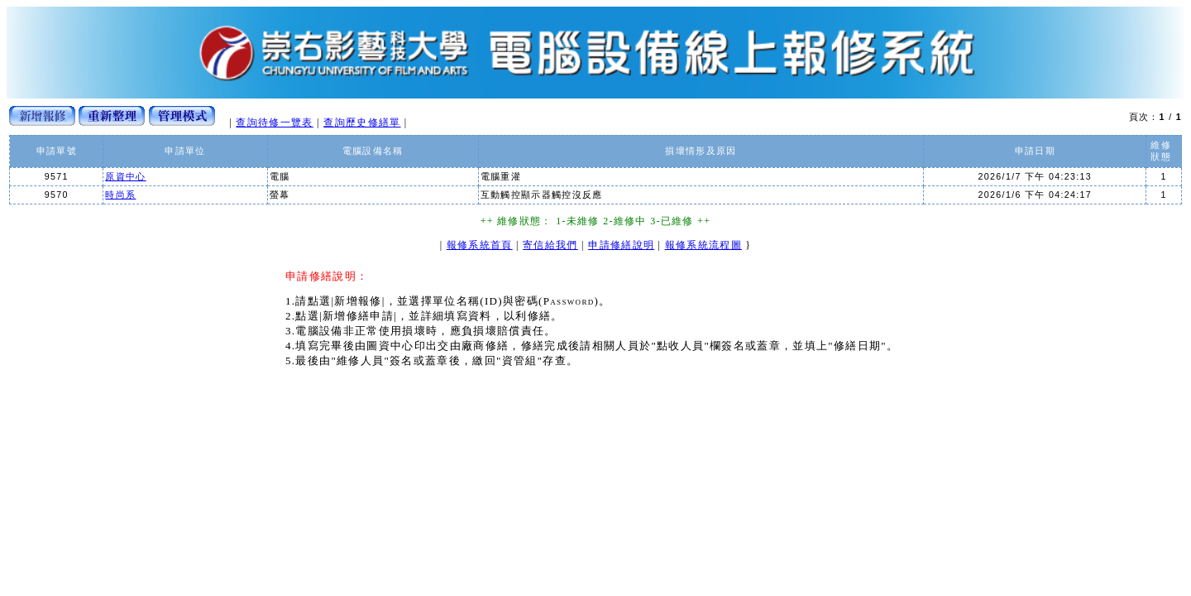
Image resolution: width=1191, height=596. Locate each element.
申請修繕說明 (621, 245)
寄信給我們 (550, 245)
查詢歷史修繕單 (361, 122)
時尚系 (120, 194)
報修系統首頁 (480, 245)
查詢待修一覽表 (274, 122)
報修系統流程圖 (703, 245)
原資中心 (125, 176)
